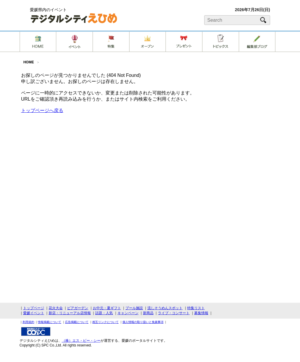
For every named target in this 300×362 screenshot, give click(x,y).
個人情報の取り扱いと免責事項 (142, 322)
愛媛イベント (33, 313)
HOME (28, 62)
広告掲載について (76, 322)
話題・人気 (104, 313)
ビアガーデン (77, 308)
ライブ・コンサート (174, 313)
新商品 (148, 313)
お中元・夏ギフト (107, 308)
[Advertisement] (150, 159)
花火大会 (56, 308)
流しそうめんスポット (165, 308)
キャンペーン (128, 313)
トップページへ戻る (42, 110)
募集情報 (201, 313)
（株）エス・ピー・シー (81, 341)
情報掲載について (49, 322)
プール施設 (134, 308)
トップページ (33, 308)
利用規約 (28, 322)
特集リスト (196, 308)
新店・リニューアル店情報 (70, 313)
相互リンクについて (105, 322)
